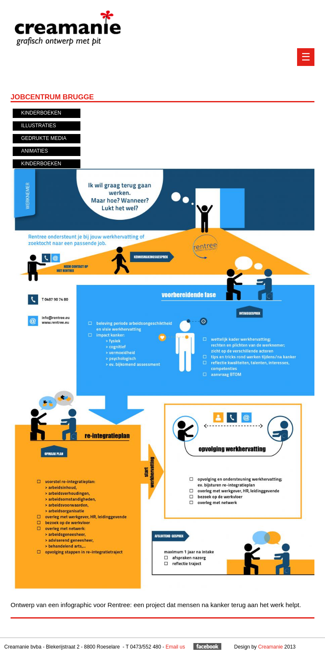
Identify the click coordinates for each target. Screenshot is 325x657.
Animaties (34, 151)
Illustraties (38, 126)
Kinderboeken (41, 113)
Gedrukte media (43, 138)
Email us (175, 647)
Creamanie (270, 647)
